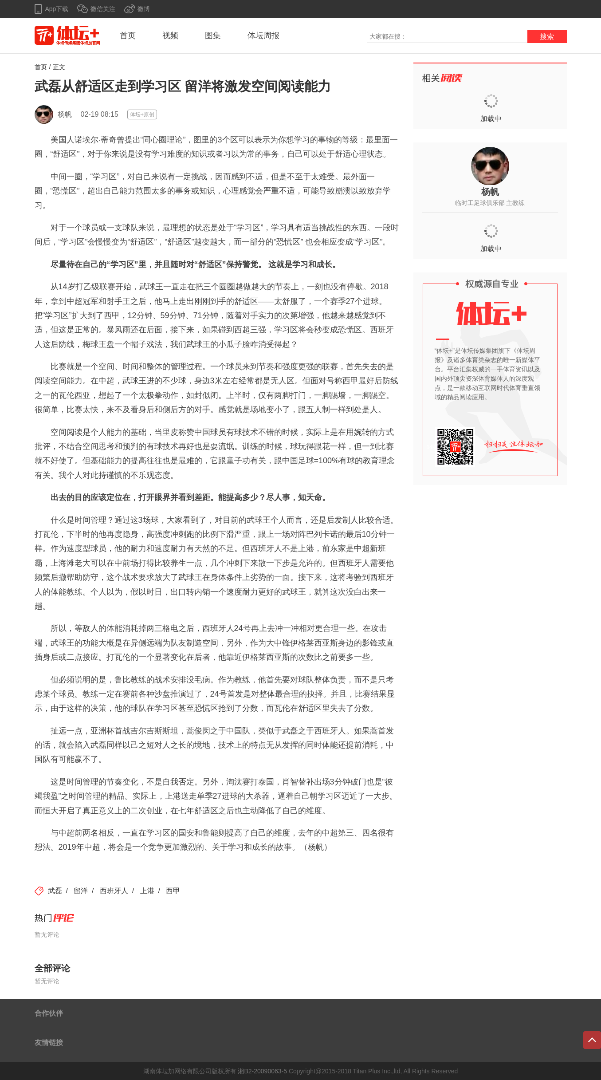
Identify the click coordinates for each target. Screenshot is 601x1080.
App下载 (57, 8)
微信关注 (102, 8)
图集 (213, 35)
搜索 (547, 36)
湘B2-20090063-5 (262, 1071)
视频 (170, 35)
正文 (59, 67)
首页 (128, 35)
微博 (143, 8)
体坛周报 (263, 35)
